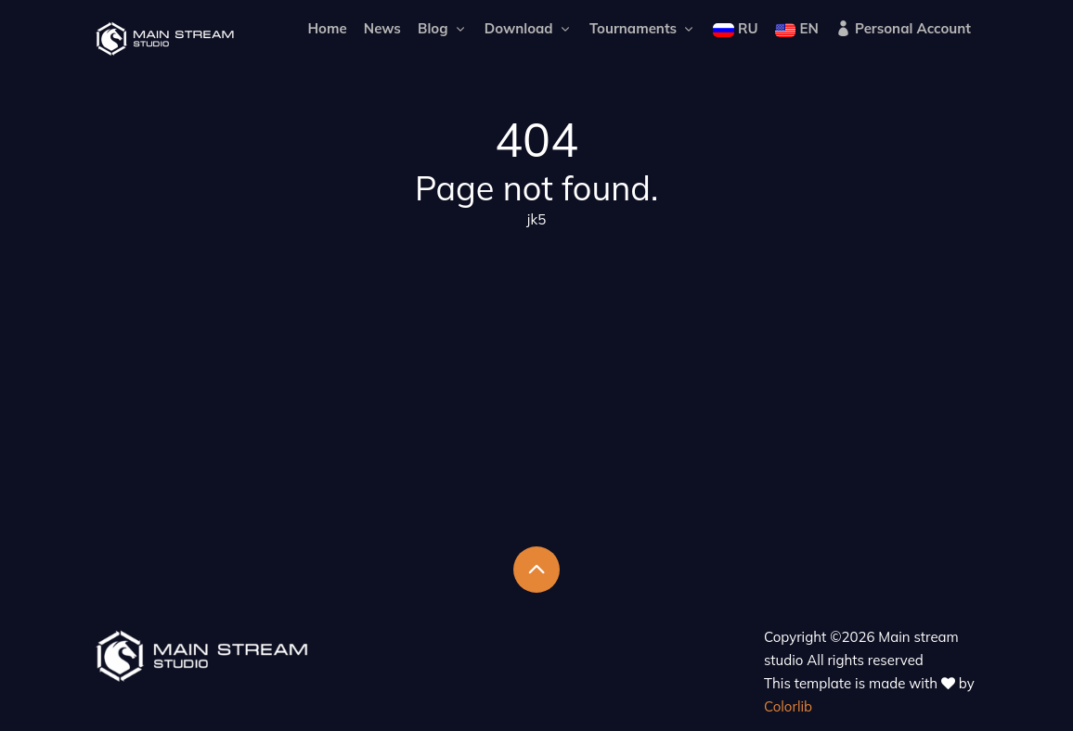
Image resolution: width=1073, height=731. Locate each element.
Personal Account (903, 28)
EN (797, 28)
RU (735, 28)
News (382, 28)
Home (326, 28)
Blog (443, 28)
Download (529, 28)
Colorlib (788, 706)
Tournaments (642, 28)
